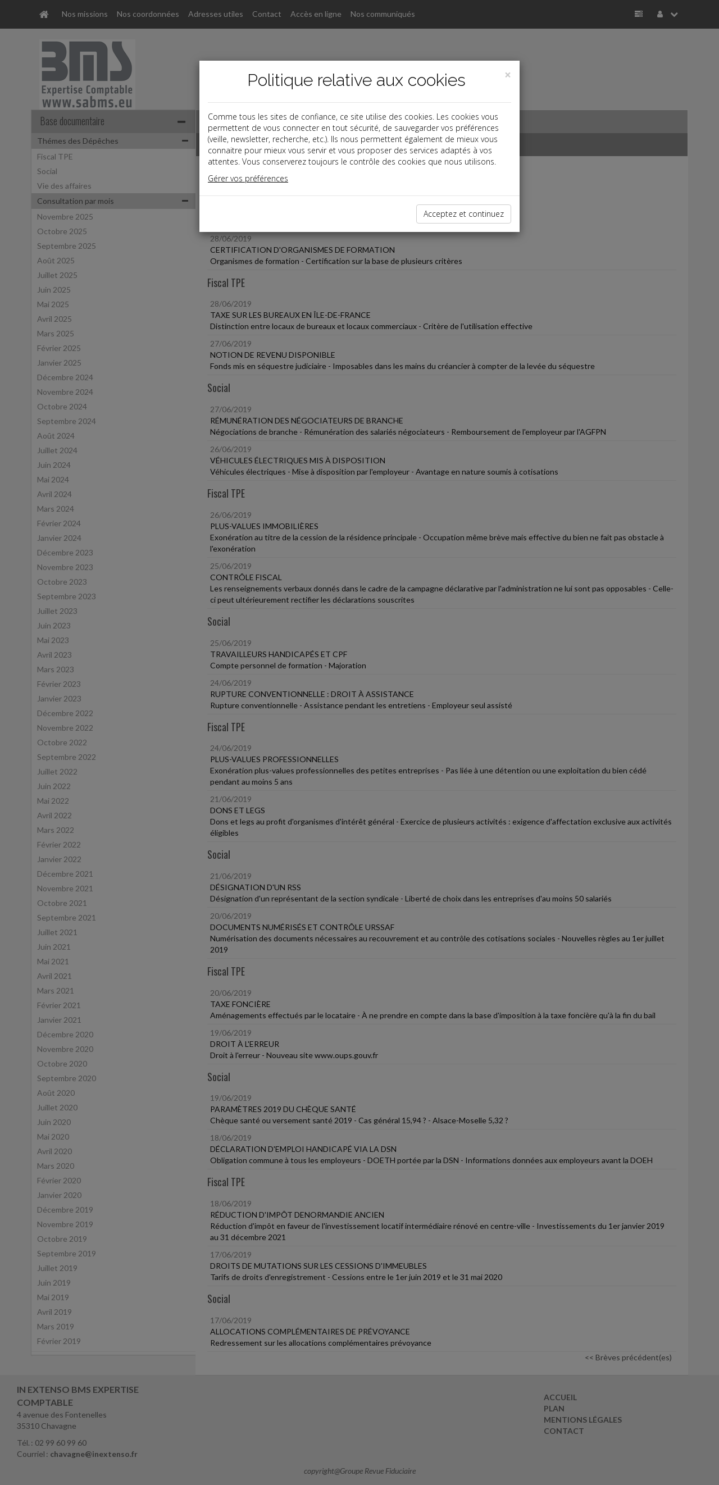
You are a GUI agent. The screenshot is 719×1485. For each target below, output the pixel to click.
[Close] (507, 75)
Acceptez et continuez (464, 213)
